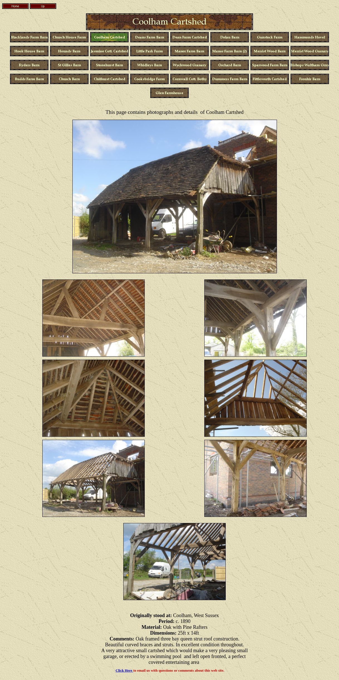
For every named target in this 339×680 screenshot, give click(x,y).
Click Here (124, 670)
